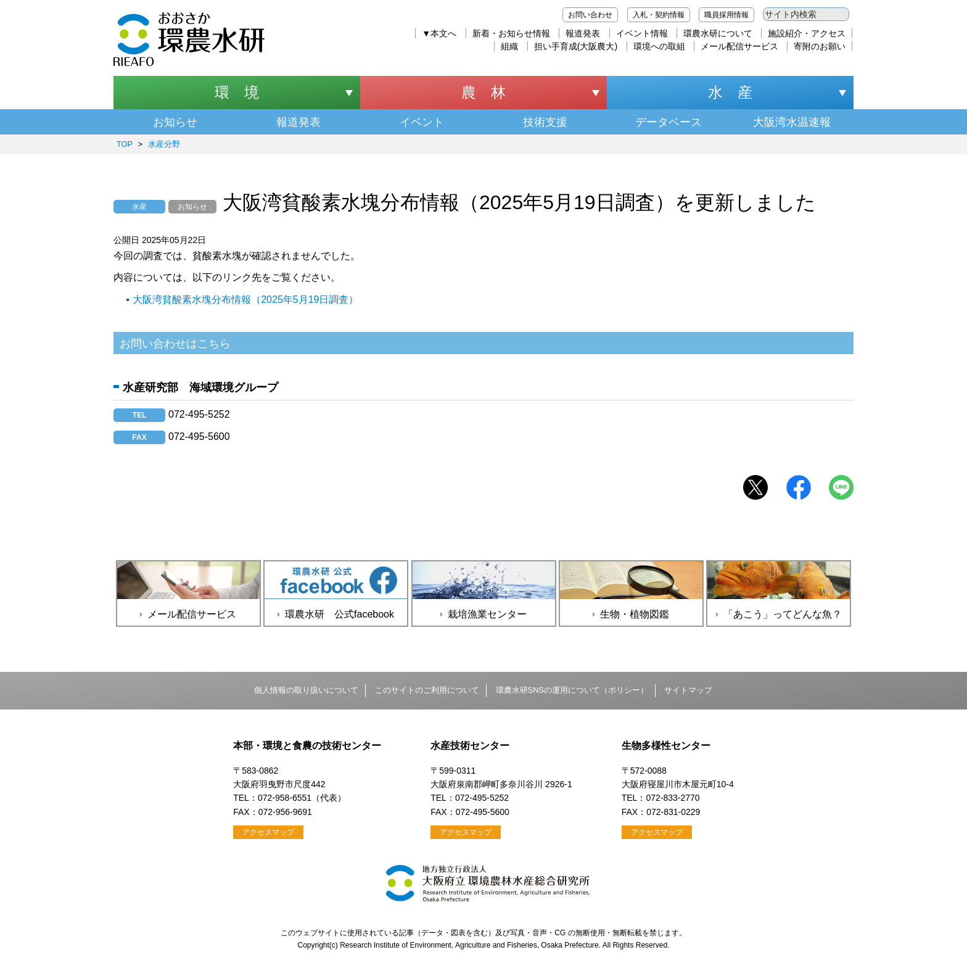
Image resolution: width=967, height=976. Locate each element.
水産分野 (164, 144)
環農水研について (717, 33)
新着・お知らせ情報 (511, 33)
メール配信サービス (739, 46)
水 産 (730, 92)
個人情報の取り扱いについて (306, 690)
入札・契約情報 (659, 14)
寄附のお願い (820, 46)
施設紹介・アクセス (807, 33)
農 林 (483, 92)
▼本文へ (439, 33)
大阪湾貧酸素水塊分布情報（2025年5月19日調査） (245, 299)
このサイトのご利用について (427, 690)
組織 (509, 46)
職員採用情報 (726, 14)
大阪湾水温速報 (792, 122)
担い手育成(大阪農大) (575, 46)
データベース (668, 122)
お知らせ (175, 122)
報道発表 (583, 33)
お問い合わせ (590, 14)
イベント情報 (642, 33)
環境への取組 (659, 46)
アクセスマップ (268, 832)
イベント (422, 122)
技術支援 (545, 122)
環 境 (237, 92)
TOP (125, 144)
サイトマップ (688, 690)
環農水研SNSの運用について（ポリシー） (572, 690)
